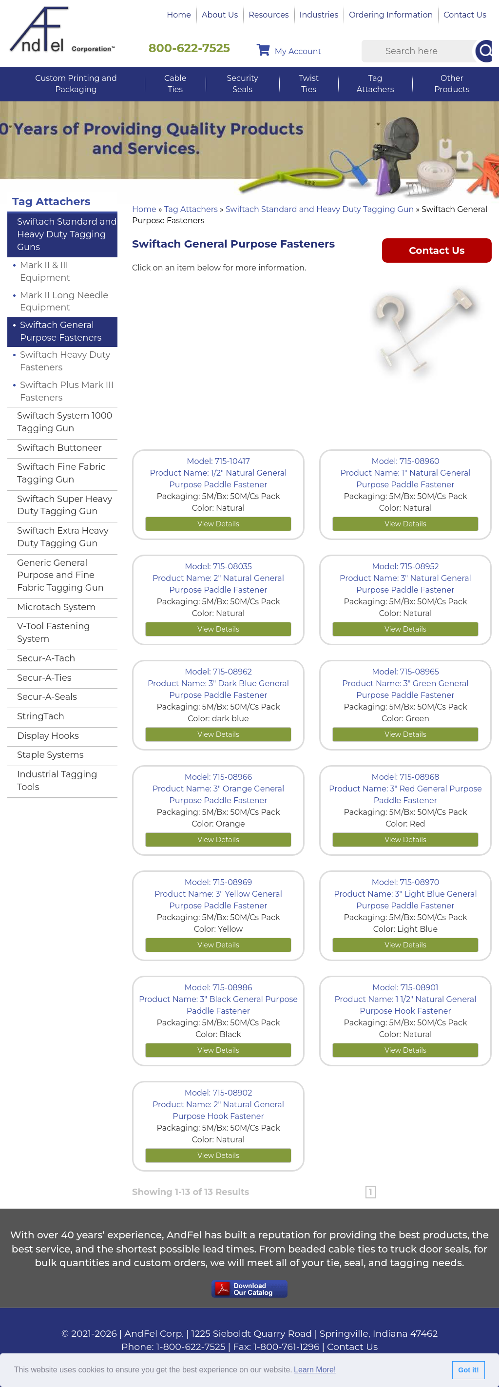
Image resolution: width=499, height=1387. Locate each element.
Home (179, 14)
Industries (319, 14)
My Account (289, 50)
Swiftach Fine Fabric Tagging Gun (61, 473)
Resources (268, 14)
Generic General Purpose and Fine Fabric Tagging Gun (60, 575)
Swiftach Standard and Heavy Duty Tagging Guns (67, 234)
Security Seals (242, 84)
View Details (218, 524)
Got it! (468, 1370)
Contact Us (464, 14)
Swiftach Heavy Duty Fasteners (65, 361)
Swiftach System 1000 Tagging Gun (65, 422)
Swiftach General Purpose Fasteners (60, 331)
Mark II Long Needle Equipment (64, 301)
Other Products (451, 84)
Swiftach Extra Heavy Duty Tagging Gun (63, 537)
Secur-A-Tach (46, 658)
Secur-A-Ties (44, 678)
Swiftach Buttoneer (59, 448)
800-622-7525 (189, 48)
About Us (220, 14)
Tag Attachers (375, 84)
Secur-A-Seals (47, 697)
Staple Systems (50, 755)
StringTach (40, 716)
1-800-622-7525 (191, 1346)
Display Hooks (48, 736)
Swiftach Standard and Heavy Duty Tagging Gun (320, 209)
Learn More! (315, 1370)
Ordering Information (391, 14)
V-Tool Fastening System (53, 632)
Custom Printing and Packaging (75, 84)
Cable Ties (175, 84)
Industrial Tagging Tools (57, 780)
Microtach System (56, 607)
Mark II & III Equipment (45, 271)
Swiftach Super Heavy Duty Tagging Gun (64, 505)
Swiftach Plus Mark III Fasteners (67, 391)
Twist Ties (309, 84)
